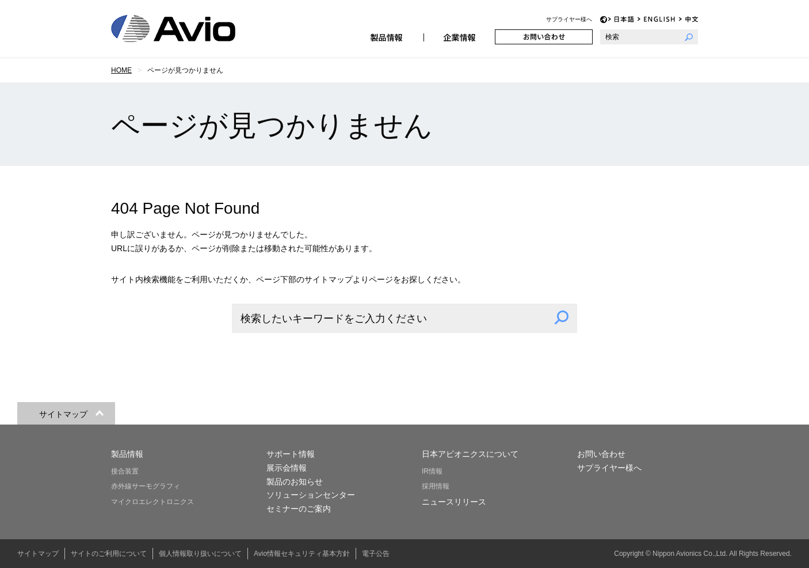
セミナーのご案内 (298, 508)
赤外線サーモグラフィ (145, 486)
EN (657, 19)
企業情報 (459, 36)
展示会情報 (286, 467)
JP (621, 19)
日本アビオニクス (187, 28)
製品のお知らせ (294, 481)
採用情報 (435, 486)
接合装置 (125, 471)
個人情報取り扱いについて (200, 554)
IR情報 (432, 471)
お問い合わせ (544, 36)
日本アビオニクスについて (470, 454)
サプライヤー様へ (569, 19)
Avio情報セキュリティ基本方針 (302, 554)
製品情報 (387, 36)
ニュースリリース (454, 501)
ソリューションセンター (310, 494)
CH (688, 19)
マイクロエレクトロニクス (152, 502)
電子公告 (376, 554)
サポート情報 (290, 454)
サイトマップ (38, 554)
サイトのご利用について (109, 554)
